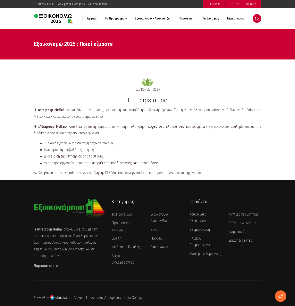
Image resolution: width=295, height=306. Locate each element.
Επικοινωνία (159, 247)
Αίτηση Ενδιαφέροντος (123, 258)
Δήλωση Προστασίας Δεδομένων (97, 297)
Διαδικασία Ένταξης (126, 247)
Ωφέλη (116, 238)
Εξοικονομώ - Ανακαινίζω (160, 217)
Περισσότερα (46, 266)
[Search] (257, 18)
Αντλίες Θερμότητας (243, 214)
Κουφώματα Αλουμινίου (197, 217)
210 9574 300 (45, 4)
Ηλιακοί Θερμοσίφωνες (200, 241)
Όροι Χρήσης (133, 297)
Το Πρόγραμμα (122, 214)
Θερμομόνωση (199, 229)
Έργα (154, 229)
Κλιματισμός (237, 231)
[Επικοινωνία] (280, 296)
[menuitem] (92, 18)
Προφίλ (156, 238)
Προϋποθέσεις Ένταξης (122, 226)
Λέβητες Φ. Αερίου (242, 223)
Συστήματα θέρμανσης (205, 253)
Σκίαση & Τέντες (240, 240)
